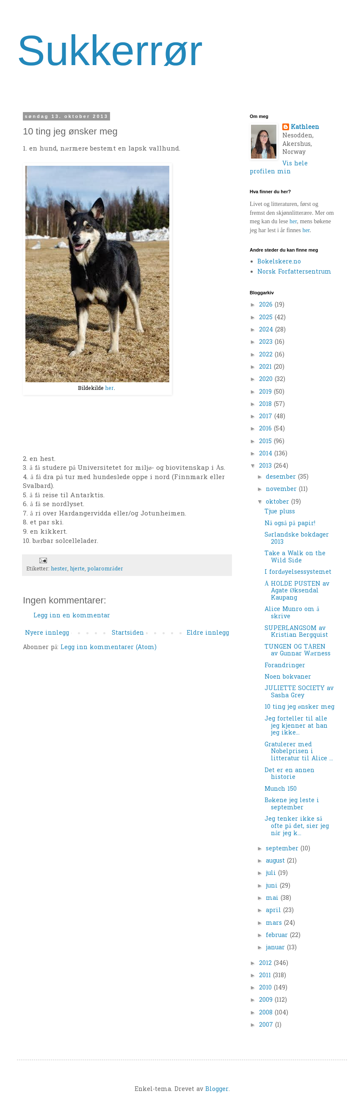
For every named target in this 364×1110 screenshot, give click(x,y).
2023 (267, 342)
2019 (266, 392)
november (282, 489)
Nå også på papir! (290, 523)
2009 (267, 1000)
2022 (267, 355)
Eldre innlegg (208, 633)
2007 (267, 1025)
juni (273, 886)
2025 (267, 317)
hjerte (77, 569)
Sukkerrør (110, 50)
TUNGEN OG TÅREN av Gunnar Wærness (298, 651)
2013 (266, 466)
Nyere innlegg (47, 633)
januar (276, 947)
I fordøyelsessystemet (298, 572)
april (274, 910)
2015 (266, 441)
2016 (266, 429)
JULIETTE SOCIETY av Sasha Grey (299, 692)
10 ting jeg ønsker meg (299, 707)
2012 (266, 963)
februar (278, 935)
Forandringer (285, 665)
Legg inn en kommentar (71, 615)
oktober (278, 502)
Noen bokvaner (288, 677)
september (283, 848)
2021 (266, 367)
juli (272, 873)
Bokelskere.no (279, 262)
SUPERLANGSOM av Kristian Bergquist (296, 632)
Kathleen (305, 127)
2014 (266, 453)
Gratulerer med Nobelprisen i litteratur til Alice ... (299, 752)
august (276, 861)
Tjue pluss (280, 511)
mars (275, 923)
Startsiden (128, 633)
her (109, 388)
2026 (267, 305)
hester (59, 569)
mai (273, 898)
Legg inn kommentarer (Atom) (109, 647)
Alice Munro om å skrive (292, 613)
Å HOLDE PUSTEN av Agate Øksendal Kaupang (297, 591)
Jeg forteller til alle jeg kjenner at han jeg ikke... (296, 726)
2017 (266, 416)
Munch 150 (281, 789)
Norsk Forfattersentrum (294, 272)
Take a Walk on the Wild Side (295, 557)
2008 (267, 1013)
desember (282, 477)
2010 (266, 988)
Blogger (217, 1089)
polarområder (105, 569)
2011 (266, 975)
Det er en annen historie (289, 774)
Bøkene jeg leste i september (292, 804)
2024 (267, 330)
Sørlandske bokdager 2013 (297, 539)
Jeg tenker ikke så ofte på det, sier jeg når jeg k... (297, 826)
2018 (266, 404)
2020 (267, 379)
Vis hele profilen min (279, 168)
